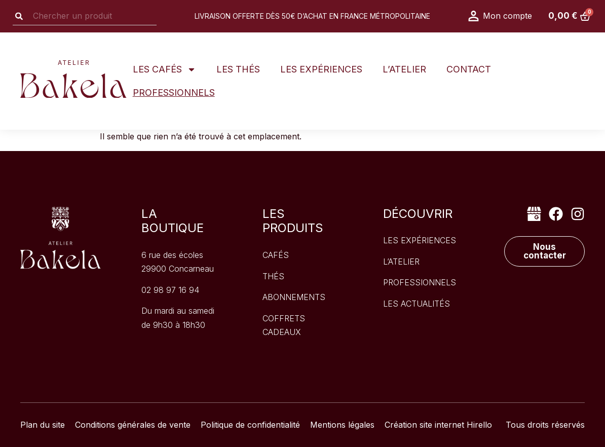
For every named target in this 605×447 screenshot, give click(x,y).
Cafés (275, 255)
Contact (468, 69)
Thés (273, 276)
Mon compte (507, 16)
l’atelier (401, 261)
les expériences (419, 240)
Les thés (238, 69)
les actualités (416, 304)
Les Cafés (164, 69)
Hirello (479, 425)
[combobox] (85, 16)
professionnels (419, 282)
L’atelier (404, 69)
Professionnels (174, 92)
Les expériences (321, 69)
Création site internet (424, 425)
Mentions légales (342, 425)
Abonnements (293, 297)
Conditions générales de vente (133, 425)
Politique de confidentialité (250, 425)
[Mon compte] (473, 16)
